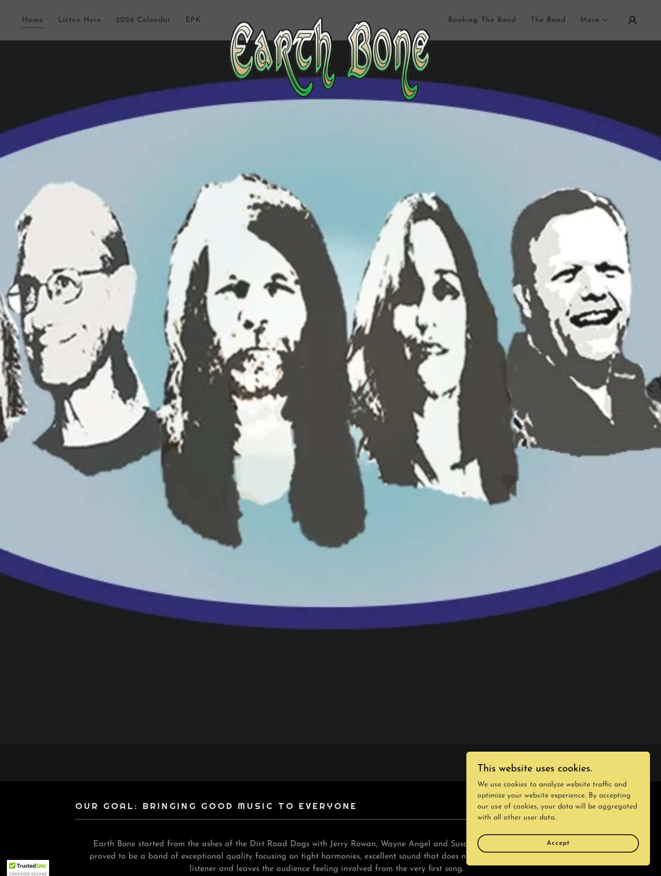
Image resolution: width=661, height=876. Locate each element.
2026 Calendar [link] (143, 20)
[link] (330, 18)
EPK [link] (193, 20)
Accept (558, 843)
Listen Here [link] (79, 20)
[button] (594, 20)
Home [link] (32, 20)
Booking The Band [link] (482, 20)
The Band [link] (548, 20)
